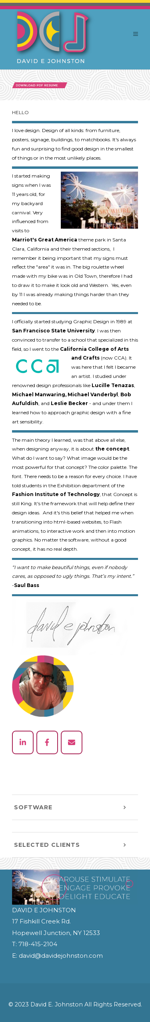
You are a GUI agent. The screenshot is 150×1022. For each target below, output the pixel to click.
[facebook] (47, 742)
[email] (71, 742)
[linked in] (23, 742)
